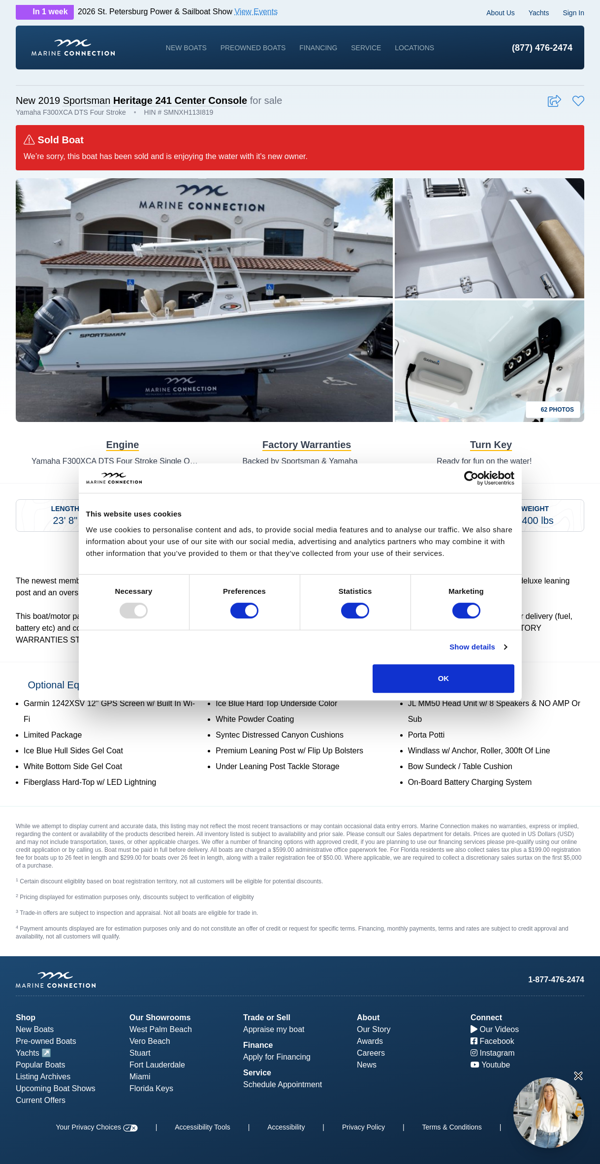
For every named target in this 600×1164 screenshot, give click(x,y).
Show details (472, 647)
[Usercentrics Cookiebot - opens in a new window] (471, 478)
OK (443, 678)
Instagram (493, 1053)
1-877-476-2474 (556, 979)
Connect (486, 1017)
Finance (258, 1045)
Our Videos (495, 1029)
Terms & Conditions (451, 1127)
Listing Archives (43, 1076)
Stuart (140, 1053)
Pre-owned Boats (46, 1041)
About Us (500, 13)
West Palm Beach (160, 1029)
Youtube (490, 1065)
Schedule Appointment (282, 1084)
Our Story (373, 1029)
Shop (25, 1017)
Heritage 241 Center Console (180, 100)
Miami (140, 1076)
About (368, 1017)
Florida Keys (151, 1088)
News (367, 1065)
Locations (414, 48)
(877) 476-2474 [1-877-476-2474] (542, 48)
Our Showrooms (159, 1017)
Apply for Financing (277, 1057)
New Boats (186, 48)
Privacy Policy (363, 1127)
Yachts (539, 13)
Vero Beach (149, 1041)
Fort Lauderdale (157, 1065)
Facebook (492, 1041)
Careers (371, 1053)
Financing (318, 48)
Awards (370, 1041)
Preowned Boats (253, 48)
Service (366, 48)
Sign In (573, 13)
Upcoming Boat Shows (55, 1088)
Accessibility (286, 1127)
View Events (256, 11)
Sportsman (87, 100)
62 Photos (553, 409)
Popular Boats (40, 1065)
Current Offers (40, 1100)
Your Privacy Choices (96, 1127)
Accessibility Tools (202, 1127)
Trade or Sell (266, 1017)
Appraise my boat (274, 1029)
